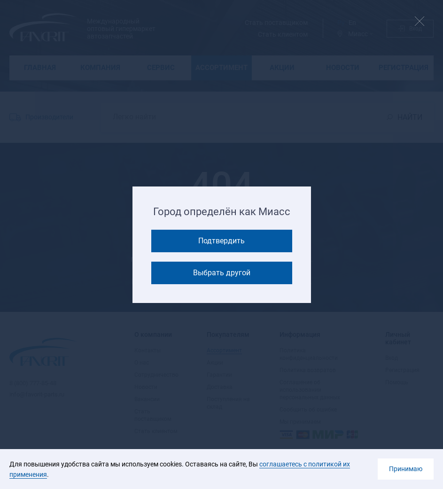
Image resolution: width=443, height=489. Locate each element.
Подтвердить (221, 240)
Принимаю (405, 469)
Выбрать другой (221, 272)
